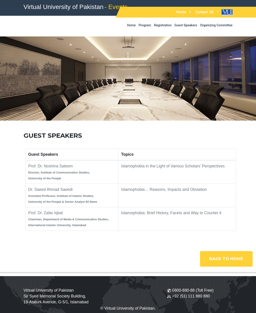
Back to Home (226, 258)
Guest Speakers (185, 25)
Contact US (205, 12)
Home (181, 12)
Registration (162, 25)
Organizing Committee (216, 25)
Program (145, 25)
